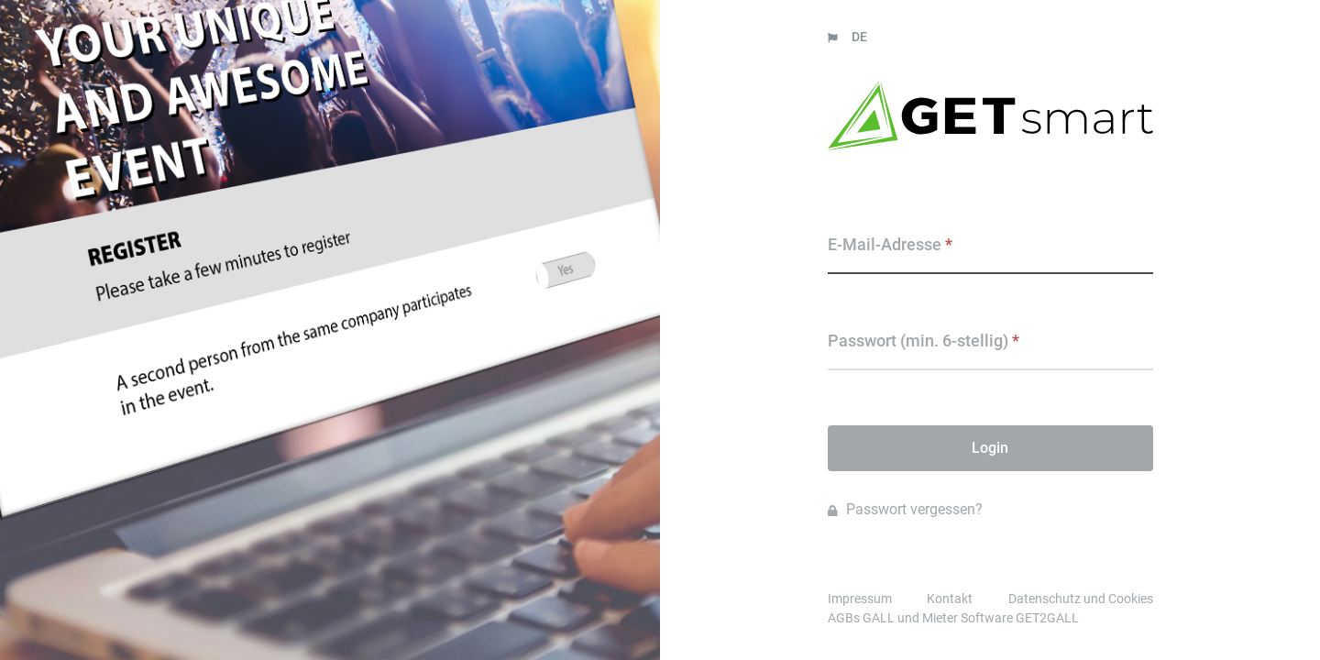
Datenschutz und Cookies (1080, 598)
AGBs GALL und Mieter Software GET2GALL (953, 617)
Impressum (860, 598)
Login (990, 447)
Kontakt (950, 598)
